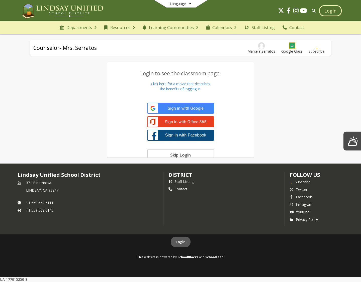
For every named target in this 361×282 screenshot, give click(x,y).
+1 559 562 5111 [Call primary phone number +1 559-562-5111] (39, 202)
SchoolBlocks (187, 257)
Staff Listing (181, 181)
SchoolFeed (214, 257)
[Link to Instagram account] (296, 11)
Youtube (299, 212)
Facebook (301, 197)
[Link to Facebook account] (288, 11)
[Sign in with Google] (180, 108)
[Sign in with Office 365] (180, 121)
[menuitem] (78, 27)
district (180, 174)
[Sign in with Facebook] (180, 135)
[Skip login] (180, 155)
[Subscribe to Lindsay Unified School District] (300, 182)
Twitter (298, 189)
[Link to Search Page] (313, 10)
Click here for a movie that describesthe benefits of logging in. (180, 86)
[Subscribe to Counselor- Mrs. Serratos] (317, 48)
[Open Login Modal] (330, 10)
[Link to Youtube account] (303, 11)
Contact (177, 189)
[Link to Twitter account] (281, 11)
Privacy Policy (304, 219)
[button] (292, 48)
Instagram (301, 204)
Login (181, 241)
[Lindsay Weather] (352, 141)
